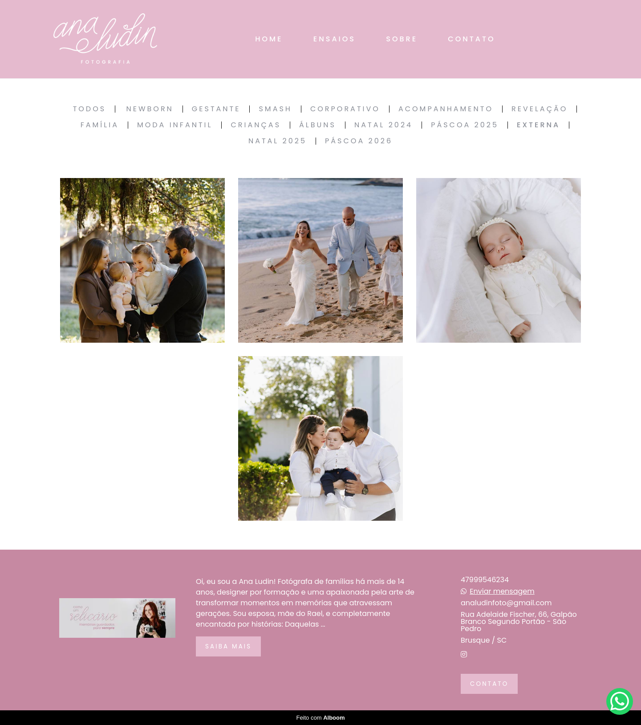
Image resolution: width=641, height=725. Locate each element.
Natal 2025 (277, 141)
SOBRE (402, 39)
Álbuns (317, 125)
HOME (269, 39)
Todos (89, 109)
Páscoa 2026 (359, 141)
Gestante (216, 109)
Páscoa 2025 (465, 125)
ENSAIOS (334, 39)
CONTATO (471, 39)
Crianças (256, 125)
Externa (538, 125)
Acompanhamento (445, 109)
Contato (489, 684)
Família (100, 125)
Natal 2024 (383, 125)
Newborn (149, 109)
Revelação (539, 109)
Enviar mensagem (502, 591)
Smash (275, 109)
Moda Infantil (175, 125)
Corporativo (345, 109)
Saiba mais (228, 646)
